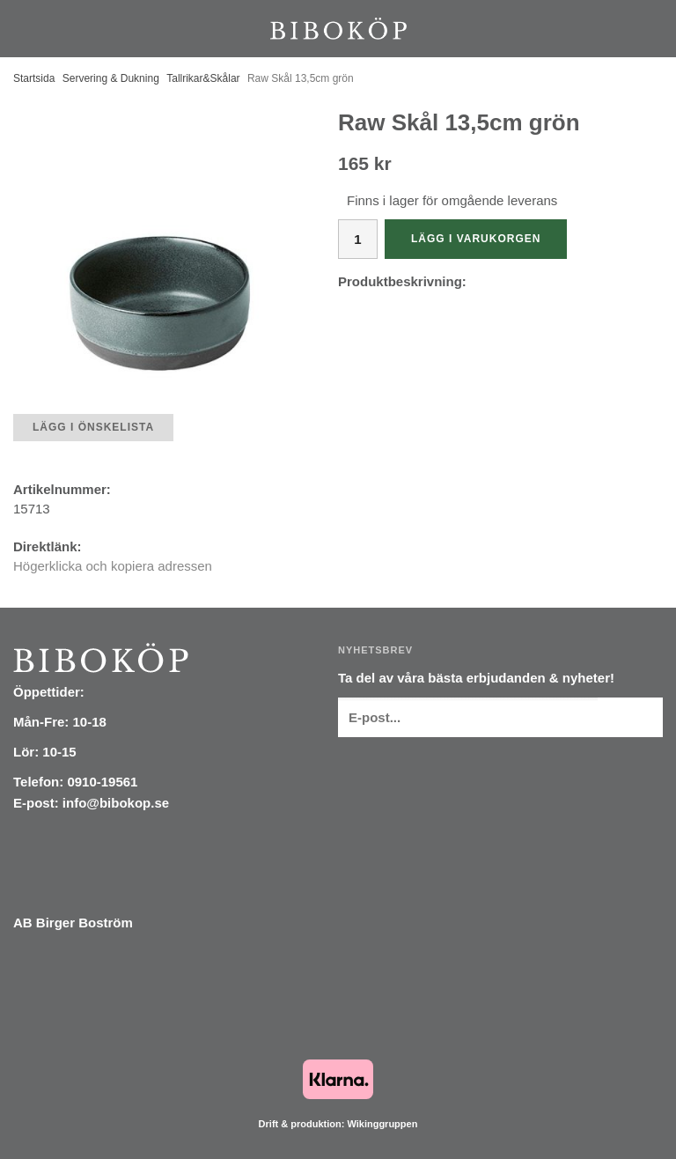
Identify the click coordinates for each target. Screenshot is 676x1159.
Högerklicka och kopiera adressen (112, 565)
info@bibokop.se (115, 802)
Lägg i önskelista (93, 427)
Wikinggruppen (382, 1123)
